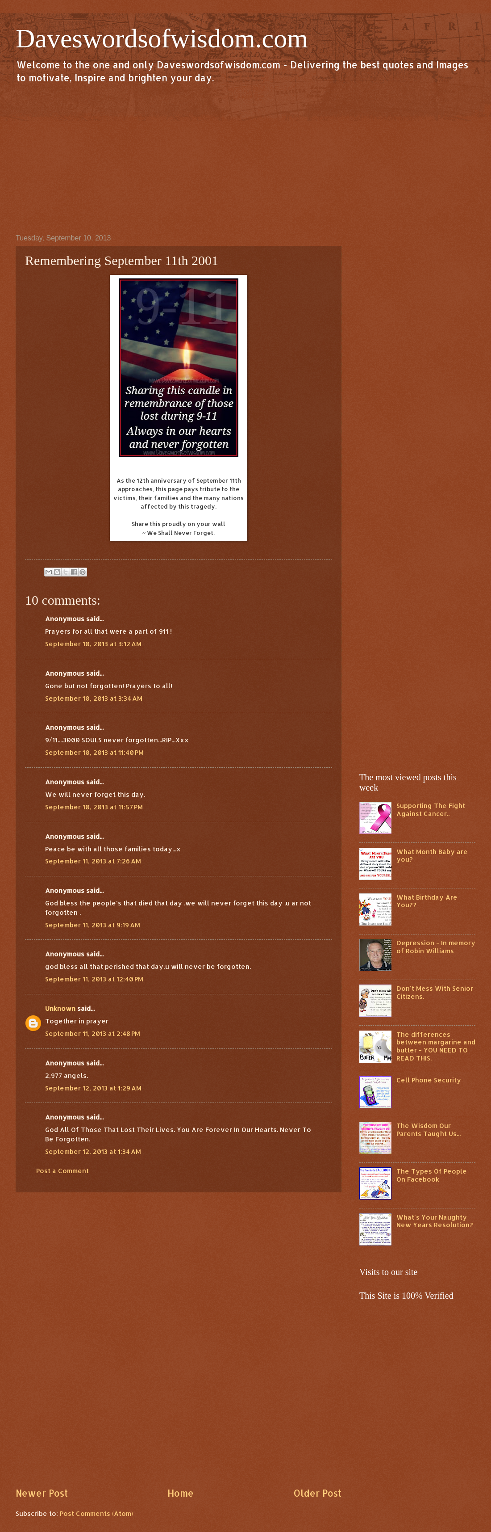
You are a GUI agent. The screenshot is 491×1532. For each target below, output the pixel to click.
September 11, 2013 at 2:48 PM (92, 1033)
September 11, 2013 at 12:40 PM (94, 979)
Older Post (317, 1493)
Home (180, 1493)
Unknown (60, 1008)
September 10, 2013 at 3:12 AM (93, 644)
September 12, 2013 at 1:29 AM (93, 1088)
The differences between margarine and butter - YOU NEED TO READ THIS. (435, 1046)
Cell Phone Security (428, 1080)
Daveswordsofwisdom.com (162, 38)
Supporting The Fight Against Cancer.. (430, 809)
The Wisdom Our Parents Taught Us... (428, 1129)
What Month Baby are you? (432, 855)
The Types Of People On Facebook (431, 1175)
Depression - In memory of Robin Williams (435, 947)
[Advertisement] (245, 158)
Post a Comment (62, 1170)
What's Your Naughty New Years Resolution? (434, 1221)
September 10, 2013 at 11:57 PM (94, 807)
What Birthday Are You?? (427, 901)
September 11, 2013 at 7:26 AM (93, 861)
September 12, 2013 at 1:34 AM (93, 1151)
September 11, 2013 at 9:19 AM (92, 925)
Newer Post (42, 1493)
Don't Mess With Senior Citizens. (434, 992)
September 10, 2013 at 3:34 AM (93, 698)
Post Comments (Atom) (96, 1513)
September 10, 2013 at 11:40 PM (94, 752)
